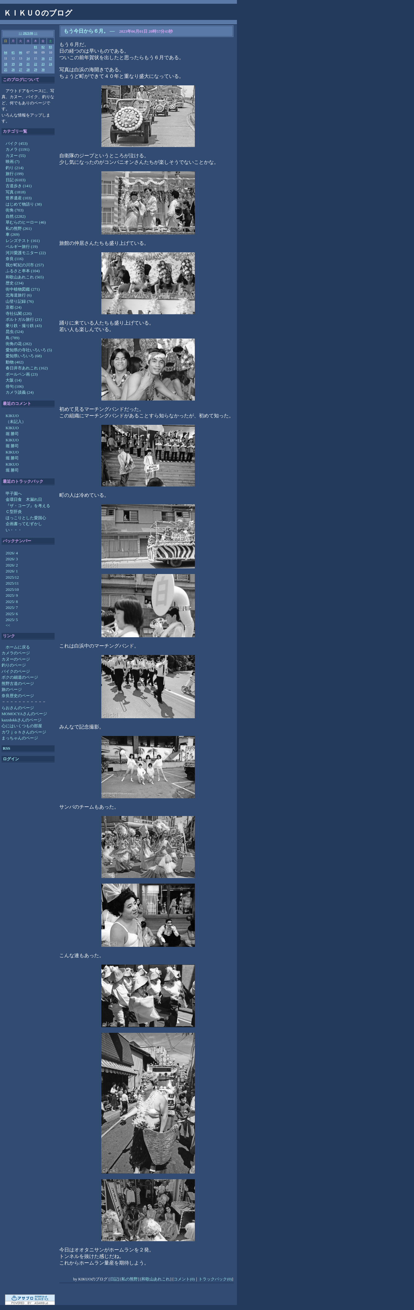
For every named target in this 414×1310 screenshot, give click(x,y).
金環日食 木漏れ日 (24, 499)
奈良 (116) (14, 258)
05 (13, 52)
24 (50, 64)
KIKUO (12, 415)
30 (43, 69)
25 (5, 69)
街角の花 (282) (18, 343)
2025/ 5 (12, 619)
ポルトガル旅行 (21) (24, 319)
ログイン (11, 759)
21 (28, 64)
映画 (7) (12, 161)
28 (28, 69)
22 (35, 64)
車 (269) (12, 234)
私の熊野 (130, 1279)
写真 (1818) (16, 192)
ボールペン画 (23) (22, 374)
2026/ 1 (12, 571)
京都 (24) (14, 307)
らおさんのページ (18, 707)
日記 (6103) (16, 180)
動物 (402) (14, 362)
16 (43, 58)
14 (28, 58)
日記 (114, 1279)
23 (43, 64)
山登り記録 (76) (20, 301)
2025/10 (12, 589)
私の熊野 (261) (18, 228)
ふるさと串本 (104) (23, 270)
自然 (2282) (16, 216)
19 (13, 64)
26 (13, 69)
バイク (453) (16, 143)
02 (43, 47)
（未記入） (16, 421)
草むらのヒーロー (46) (26, 222)
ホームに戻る (18, 647)
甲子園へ (14, 493)
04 (5, 52)
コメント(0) (184, 1279)
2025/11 (12, 583)
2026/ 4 (12, 553)
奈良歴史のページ (18, 695)
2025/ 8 (12, 601)
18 (5, 64)
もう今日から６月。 (86, 31)
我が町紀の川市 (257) (25, 265)
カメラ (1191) (17, 149)
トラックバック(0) (215, 1279)
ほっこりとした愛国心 (26, 517)
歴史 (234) (14, 283)
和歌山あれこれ (156, 1279)
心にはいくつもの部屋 (22, 726)
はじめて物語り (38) (24, 204)
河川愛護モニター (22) (26, 252)
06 (20, 52)
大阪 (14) (14, 380)
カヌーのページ (16, 659)
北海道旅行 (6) (18, 295)
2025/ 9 (12, 595)
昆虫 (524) (14, 331)
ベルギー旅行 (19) (22, 246)
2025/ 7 (12, 607)
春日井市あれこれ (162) (27, 368)
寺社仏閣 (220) (18, 313)
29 (35, 69)
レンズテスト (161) (23, 240)
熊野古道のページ (18, 683)
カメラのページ (16, 653)
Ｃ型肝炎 (14, 511)
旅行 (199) (14, 173)
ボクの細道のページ (20, 677)
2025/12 (12, 577)
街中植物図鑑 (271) (23, 289)
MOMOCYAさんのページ (24, 713)
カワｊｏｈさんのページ (24, 732)
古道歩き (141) (18, 185)
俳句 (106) (14, 386)
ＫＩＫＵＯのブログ (38, 13)
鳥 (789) (12, 337)
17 (50, 58)
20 (20, 64)
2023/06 (28, 33)
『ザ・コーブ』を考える (28, 505)
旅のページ (12, 689)
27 (20, 69)
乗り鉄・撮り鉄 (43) (24, 325)
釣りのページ (14, 665)
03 (50, 47)
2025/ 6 (12, 613)
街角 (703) (14, 210)
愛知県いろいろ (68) (24, 356)
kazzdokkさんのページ (21, 720)
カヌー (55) (16, 155)
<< (20, 33)
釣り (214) (14, 167)
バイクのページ (16, 671)
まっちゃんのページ (20, 738)
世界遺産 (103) (18, 198)
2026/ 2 (12, 565)
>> (35, 33)
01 (35, 47)
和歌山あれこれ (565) (25, 277)
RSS (6, 748)
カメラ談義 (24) (20, 392)
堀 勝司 (12, 433)
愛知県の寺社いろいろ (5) (29, 350)
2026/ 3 (12, 559)
